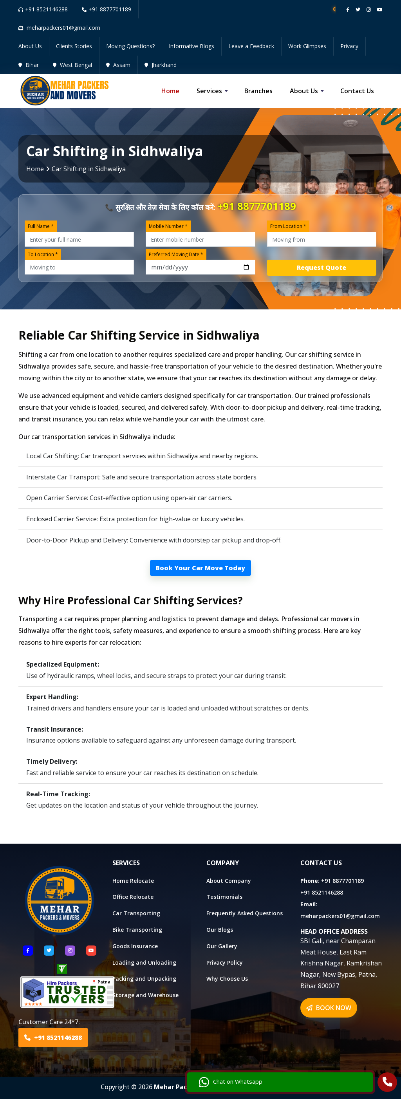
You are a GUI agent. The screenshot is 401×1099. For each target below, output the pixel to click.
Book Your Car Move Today (200, 568)
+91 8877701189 (106, 9)
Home (170, 91)
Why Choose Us (227, 978)
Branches (258, 91)
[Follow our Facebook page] (347, 9)
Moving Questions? (130, 46)
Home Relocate (133, 880)
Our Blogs (219, 929)
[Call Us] (387, 1083)
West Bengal (72, 65)
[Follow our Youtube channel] (380, 9)
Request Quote (321, 267)
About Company (228, 880)
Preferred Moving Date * (176, 254)
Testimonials (224, 896)
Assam (118, 65)
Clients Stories (74, 46)
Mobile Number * (168, 226)
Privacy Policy (224, 962)
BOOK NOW (328, 1007)
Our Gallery (221, 946)
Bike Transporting (137, 929)
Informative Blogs (191, 46)
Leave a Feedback (251, 46)
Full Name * (41, 226)
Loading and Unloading (144, 962)
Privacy (349, 46)
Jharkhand (161, 65)
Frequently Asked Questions (244, 913)
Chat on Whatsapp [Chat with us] (330, 1077)
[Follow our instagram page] (369, 9)
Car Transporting (136, 913)
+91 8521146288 (43, 9)
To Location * (43, 254)
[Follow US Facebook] (28, 950)
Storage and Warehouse (145, 995)
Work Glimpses (307, 46)
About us (304, 91)
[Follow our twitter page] (358, 9)
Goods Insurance (135, 946)
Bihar (28, 65)
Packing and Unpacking (144, 978)
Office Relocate (133, 896)
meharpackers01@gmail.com (340, 916)
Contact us (357, 91)
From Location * (288, 226)
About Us (30, 46)
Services (209, 91)
